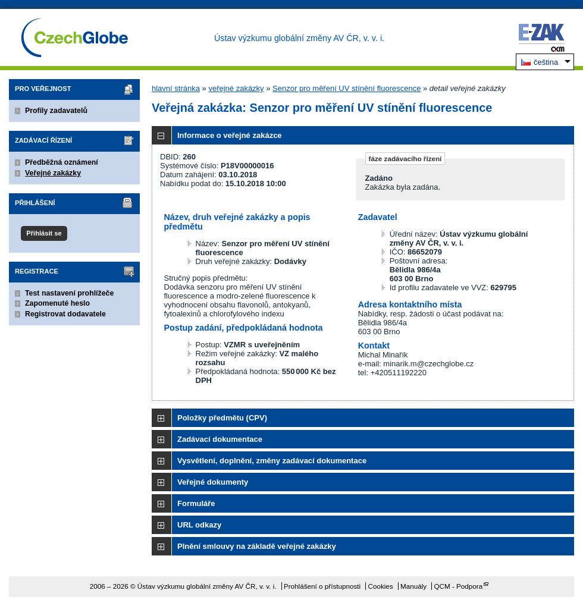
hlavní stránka (176, 88)
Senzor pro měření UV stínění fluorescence (346, 88)
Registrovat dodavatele (65, 314)
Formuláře (196, 503)
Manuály (413, 586)
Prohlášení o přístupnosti (322, 586)
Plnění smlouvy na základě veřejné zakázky (256, 546)
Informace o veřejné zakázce (229, 135)
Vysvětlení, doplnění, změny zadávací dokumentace (271, 460)
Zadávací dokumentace (219, 439)
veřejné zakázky (236, 88)
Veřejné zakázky (53, 173)
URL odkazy (199, 524)
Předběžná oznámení (61, 162)
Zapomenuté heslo (57, 303)
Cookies (380, 586)
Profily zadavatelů (56, 110)
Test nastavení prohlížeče (69, 293)
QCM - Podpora (458, 586)
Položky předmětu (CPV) (222, 417)
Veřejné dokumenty (212, 482)
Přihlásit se (43, 233)
